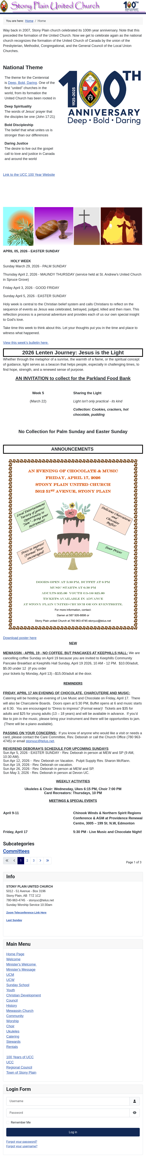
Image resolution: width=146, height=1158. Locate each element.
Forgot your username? (21, 1146)
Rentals (12, 1047)
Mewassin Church (19, 1011)
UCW (10, 980)
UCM (10, 975)
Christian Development (23, 995)
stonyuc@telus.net (40, 741)
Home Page (15, 954)
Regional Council (19, 1067)
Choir (10, 1026)
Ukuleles (12, 1031)
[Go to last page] (48, 860)
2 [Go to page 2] (27, 860)
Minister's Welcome (21, 964)
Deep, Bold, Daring (22, 83)
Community (15, 1016)
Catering (12, 1036)
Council (12, 1000)
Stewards (13, 1042)
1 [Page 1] (21, 860)
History (11, 1006)
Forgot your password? (21, 1142)
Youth (10, 990)
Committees (16, 851)
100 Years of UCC (20, 1057)
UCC (10, 1062)
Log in (73, 1132)
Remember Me (21, 1122)
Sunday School (17, 985)
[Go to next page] (40, 860)
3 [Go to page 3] (34, 860)
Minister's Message (20, 969)
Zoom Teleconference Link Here (26, 912)
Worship (12, 1021)
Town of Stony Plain (21, 1072)
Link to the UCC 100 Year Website (29, 175)
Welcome (13, 959)
